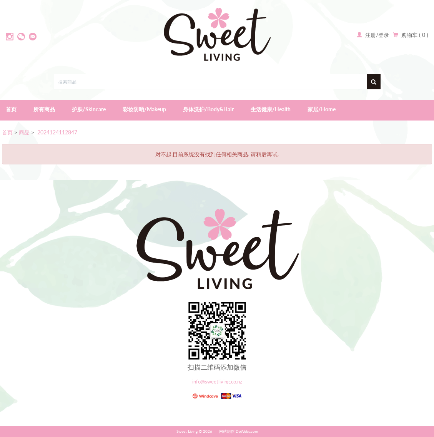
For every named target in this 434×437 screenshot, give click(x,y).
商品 (24, 132)
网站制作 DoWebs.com (238, 431)
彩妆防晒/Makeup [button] (144, 109)
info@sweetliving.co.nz (217, 382)
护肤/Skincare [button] (89, 109)
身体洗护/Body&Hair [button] (208, 109)
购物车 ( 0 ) (414, 35)
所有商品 (44, 109)
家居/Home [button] (322, 109)
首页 (11, 109)
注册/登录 (376, 35)
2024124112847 (56, 132)
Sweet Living (187, 431)
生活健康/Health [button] (271, 109)
